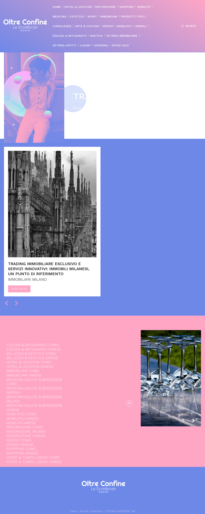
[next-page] (196, 421)
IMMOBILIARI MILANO (27, 279)
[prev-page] (8, 303)
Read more (19, 289)
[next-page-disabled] (18, 303)
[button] (188, 26)
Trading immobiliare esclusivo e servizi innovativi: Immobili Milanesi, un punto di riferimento (48, 268)
